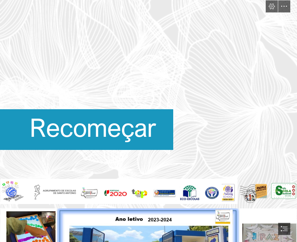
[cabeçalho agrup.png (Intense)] (148, 191)
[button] (272, 6)
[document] (148, 121)
